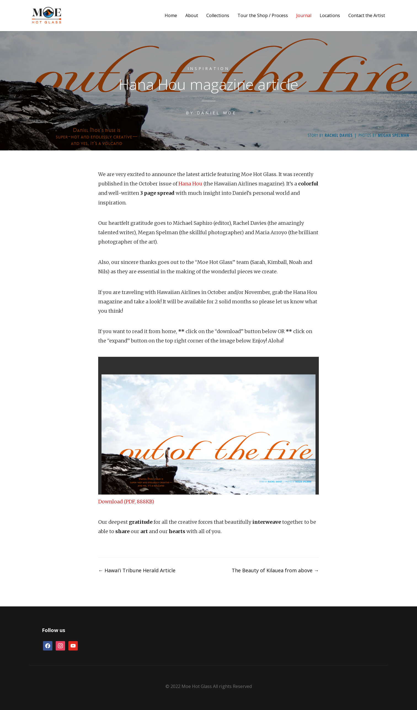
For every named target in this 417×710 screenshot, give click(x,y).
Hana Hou (190, 183)
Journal (303, 15)
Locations (330, 15)
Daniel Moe (217, 112)
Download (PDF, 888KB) (126, 501)
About (191, 15)
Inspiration (208, 68)
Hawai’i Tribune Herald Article (136, 570)
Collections (217, 15)
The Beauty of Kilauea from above (275, 570)
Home (171, 15)
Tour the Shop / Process (262, 15)
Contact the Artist (366, 15)
